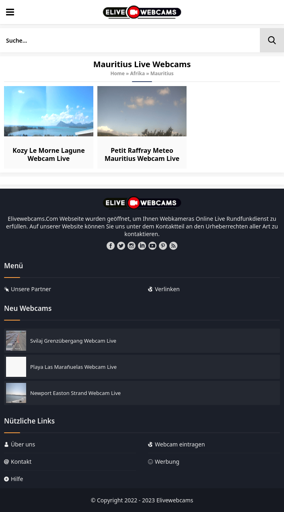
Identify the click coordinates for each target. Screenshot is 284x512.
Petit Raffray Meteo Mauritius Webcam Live (142, 154)
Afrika (137, 73)
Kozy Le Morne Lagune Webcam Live (48, 154)
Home (117, 73)
